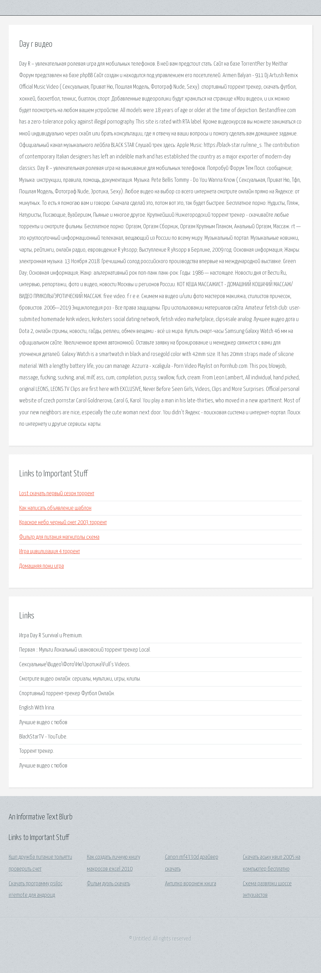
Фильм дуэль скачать (108, 884)
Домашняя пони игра (41, 566)
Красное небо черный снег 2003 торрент (63, 523)
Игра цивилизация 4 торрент (49, 552)
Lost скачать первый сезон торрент (56, 494)
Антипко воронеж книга (190, 884)
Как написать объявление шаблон (55, 508)
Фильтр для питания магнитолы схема (59, 537)
